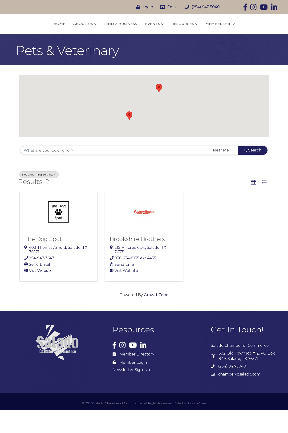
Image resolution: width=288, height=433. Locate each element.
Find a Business (95, 35)
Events (177, 35)
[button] (129, 138)
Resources (208, 35)
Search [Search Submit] (252, 173)
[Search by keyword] (115, 173)
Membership (244, 35)
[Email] (168, 7)
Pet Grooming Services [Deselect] (39, 197)
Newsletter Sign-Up (131, 393)
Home (34, 35)
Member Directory (136, 377)
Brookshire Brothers (137, 261)
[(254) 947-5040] (201, 7)
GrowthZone (156, 318)
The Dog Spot (43, 261)
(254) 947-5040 (232, 389)
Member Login (133, 385)
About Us (58, 35)
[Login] (143, 7)
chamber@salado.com (239, 397)
